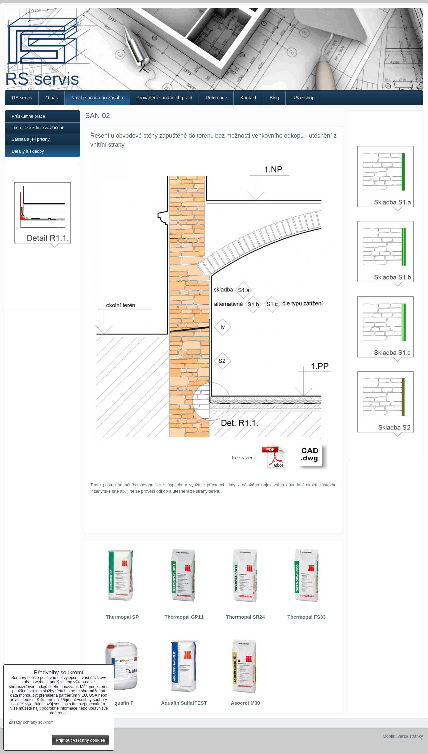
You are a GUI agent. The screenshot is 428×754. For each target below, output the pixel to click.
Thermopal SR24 (245, 617)
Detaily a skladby (28, 151)
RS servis (42, 78)
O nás (51, 97)
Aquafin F (121, 703)
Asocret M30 (245, 703)
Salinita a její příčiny (31, 139)
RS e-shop (303, 97)
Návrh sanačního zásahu (97, 97)
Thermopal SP (121, 617)
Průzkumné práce (28, 116)
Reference (216, 97)
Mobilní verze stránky (403, 736)
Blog (274, 97)
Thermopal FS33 (306, 617)
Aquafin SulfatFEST (183, 703)
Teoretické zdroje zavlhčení (37, 127)
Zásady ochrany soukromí (32, 722)
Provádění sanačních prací (164, 97)
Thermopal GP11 (183, 617)
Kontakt (248, 97)
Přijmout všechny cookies (80, 740)
